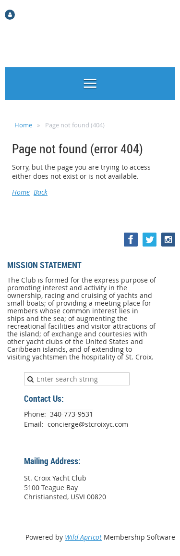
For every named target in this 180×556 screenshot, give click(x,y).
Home (23, 125)
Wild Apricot (83, 537)
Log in (26, 14)
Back (41, 192)
